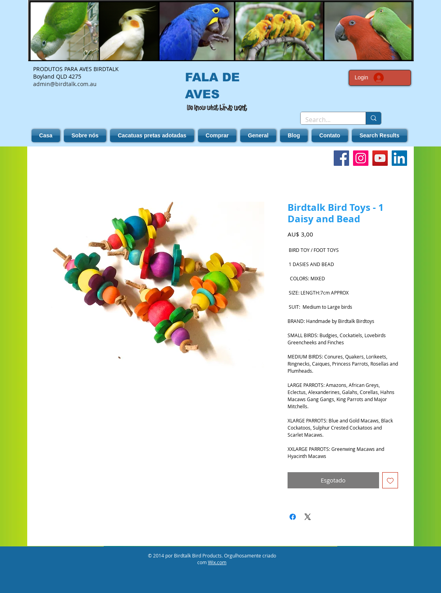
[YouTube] (380, 158)
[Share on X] (307, 517)
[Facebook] (341, 158)
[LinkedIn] (399, 158)
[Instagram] (360, 158)
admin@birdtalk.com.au (65, 84)
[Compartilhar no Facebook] (292, 517)
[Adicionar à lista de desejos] (390, 480)
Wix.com (217, 562)
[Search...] (327, 119)
